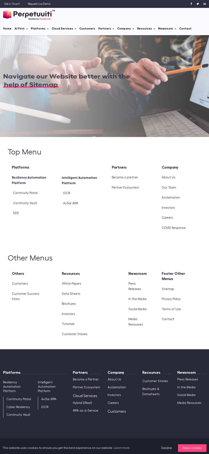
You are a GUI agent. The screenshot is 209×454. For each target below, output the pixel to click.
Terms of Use (171, 309)
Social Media (137, 309)
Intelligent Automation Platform (47, 387)
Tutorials (68, 324)
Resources (144, 28)
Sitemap (168, 289)
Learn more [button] (121, 448)
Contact (185, 28)
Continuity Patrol (25, 193)
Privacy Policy (171, 299)
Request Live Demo (39, 3)
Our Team (169, 187)
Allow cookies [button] (192, 448)
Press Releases (187, 379)
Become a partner (125, 177)
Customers (87, 28)
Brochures (69, 303)
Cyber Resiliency (18, 407)
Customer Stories (74, 334)
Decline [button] (166, 448)
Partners (104, 28)
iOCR (66, 193)
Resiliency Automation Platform (12, 387)
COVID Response (174, 227)
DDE (16, 213)
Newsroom (165, 28)
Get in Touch (12, 3)
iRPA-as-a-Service (85, 410)
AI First (20, 28)
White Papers (71, 283)
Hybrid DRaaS (82, 403)
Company (124, 28)
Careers (167, 217)
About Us (168, 177)
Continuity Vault (25, 203)
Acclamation (171, 197)
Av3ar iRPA (70, 203)
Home (7, 28)
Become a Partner (86, 379)
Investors (168, 207)
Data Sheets (71, 293)
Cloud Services (62, 28)
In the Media (137, 299)
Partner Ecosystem (125, 187)
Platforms (38, 28)
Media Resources (189, 403)
